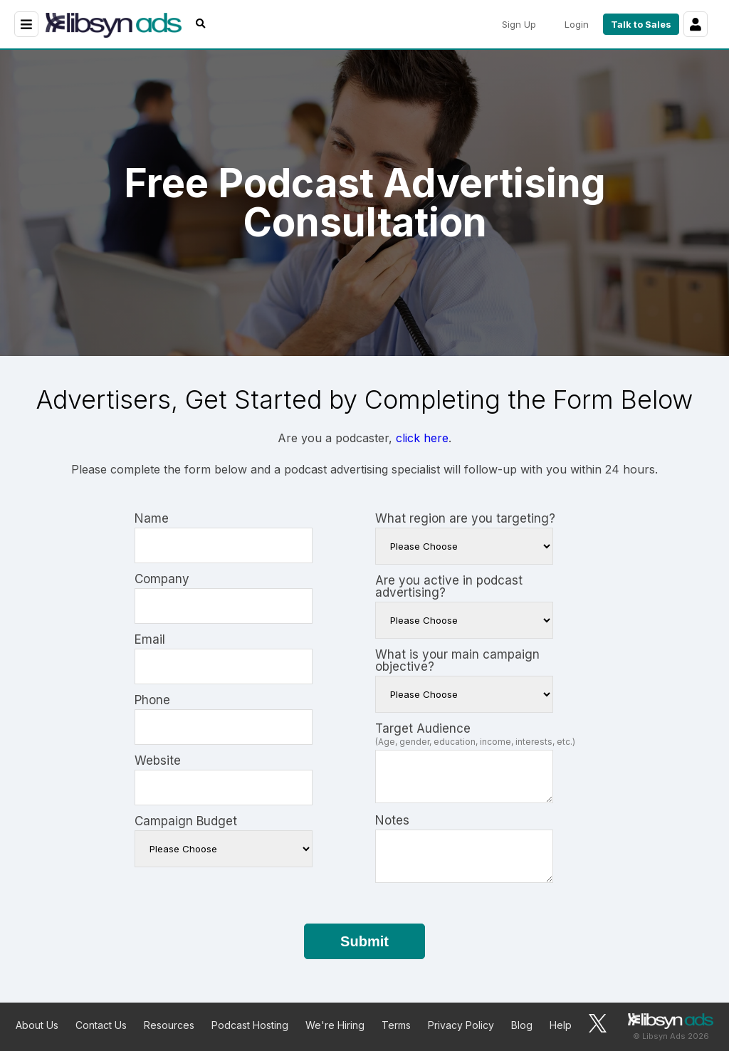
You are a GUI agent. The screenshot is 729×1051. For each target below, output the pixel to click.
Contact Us (101, 1025)
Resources (169, 1025)
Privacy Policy (461, 1025)
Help (561, 1025)
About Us (37, 1025)
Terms (396, 1025)
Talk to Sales (641, 24)
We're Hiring (334, 1025)
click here (422, 438)
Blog (522, 1025)
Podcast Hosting (249, 1025)
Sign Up (519, 24)
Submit (364, 941)
